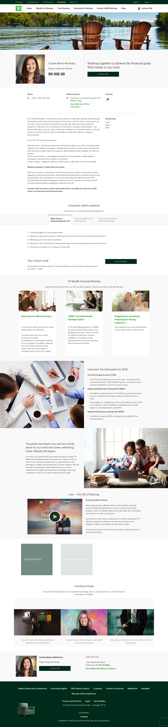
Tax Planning (64, 8)
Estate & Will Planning (107, 8)
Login (147, 2)
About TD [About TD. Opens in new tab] (73, 2)
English (136, 2)
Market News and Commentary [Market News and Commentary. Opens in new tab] (33, 689)
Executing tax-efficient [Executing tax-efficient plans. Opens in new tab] (37, 316)
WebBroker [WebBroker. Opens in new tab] (132, 689)
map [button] (79, 101)
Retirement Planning (83, 8)
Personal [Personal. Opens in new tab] (19, 2)
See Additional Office (79, 105)
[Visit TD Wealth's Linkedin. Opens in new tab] (107, 99)
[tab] (60, 220)
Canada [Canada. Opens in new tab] (84, 717)
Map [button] (108, 665)
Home (29, 8)
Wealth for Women (44, 8)
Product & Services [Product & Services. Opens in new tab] (115, 689)
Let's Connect (121, 261)
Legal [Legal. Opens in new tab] (87, 701)
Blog (123, 8)
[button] (54, 516)
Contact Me (144, 8)
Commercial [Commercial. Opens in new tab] (48, 2)
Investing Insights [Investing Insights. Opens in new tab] (59, 689)
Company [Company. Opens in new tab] (97, 689)
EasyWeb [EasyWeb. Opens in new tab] (145, 689)
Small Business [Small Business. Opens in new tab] (32, 2)
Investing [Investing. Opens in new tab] (61, 2)
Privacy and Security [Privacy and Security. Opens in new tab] (71, 701)
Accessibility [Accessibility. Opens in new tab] (100, 701)
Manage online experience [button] (84, 694)
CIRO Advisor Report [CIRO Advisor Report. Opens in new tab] (80, 689)
